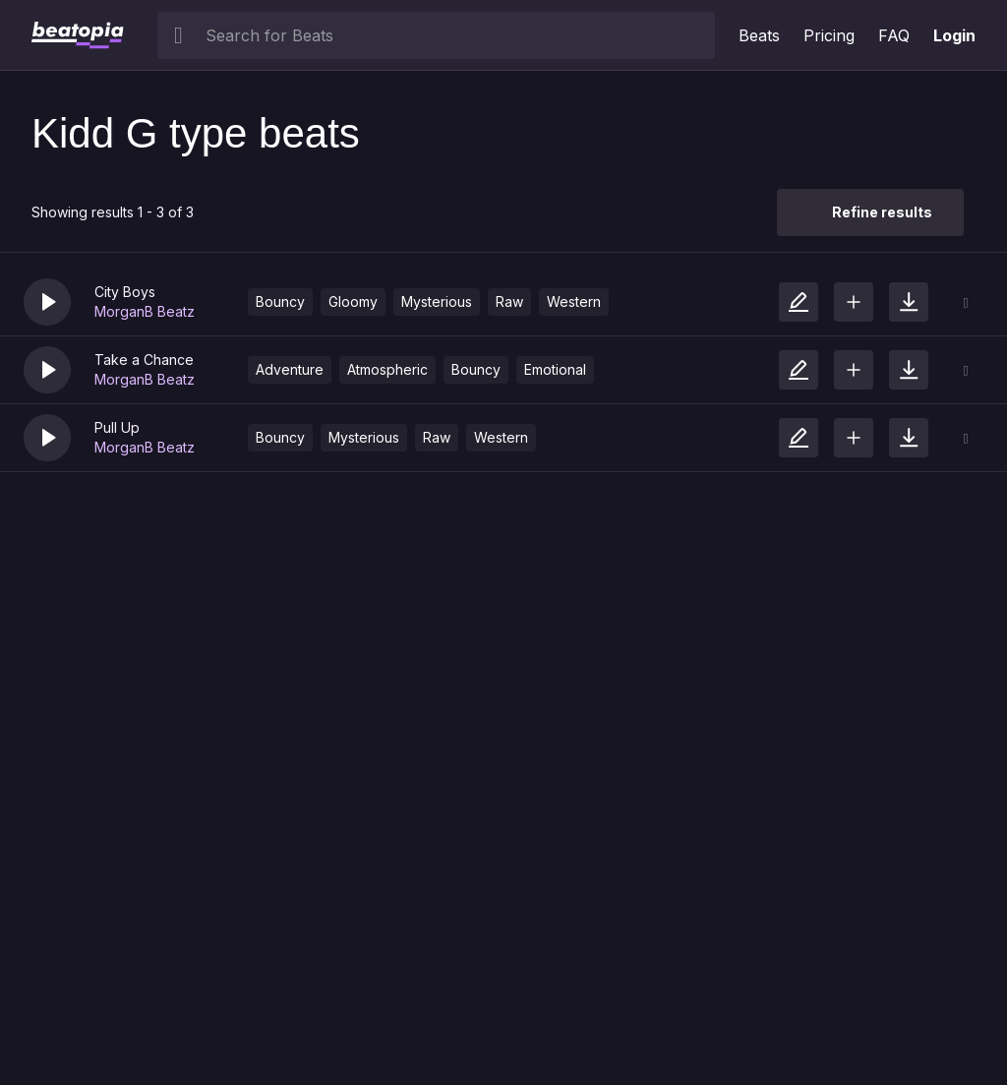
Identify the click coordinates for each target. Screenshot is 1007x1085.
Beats (759, 35)
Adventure (290, 369)
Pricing (829, 35)
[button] (47, 302)
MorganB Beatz (144, 311)
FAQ (894, 35)
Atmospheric (387, 369)
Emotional (555, 369)
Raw (509, 301)
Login (954, 35)
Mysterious (436, 301)
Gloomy (353, 301)
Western (574, 301)
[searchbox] (456, 35)
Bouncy (280, 301)
